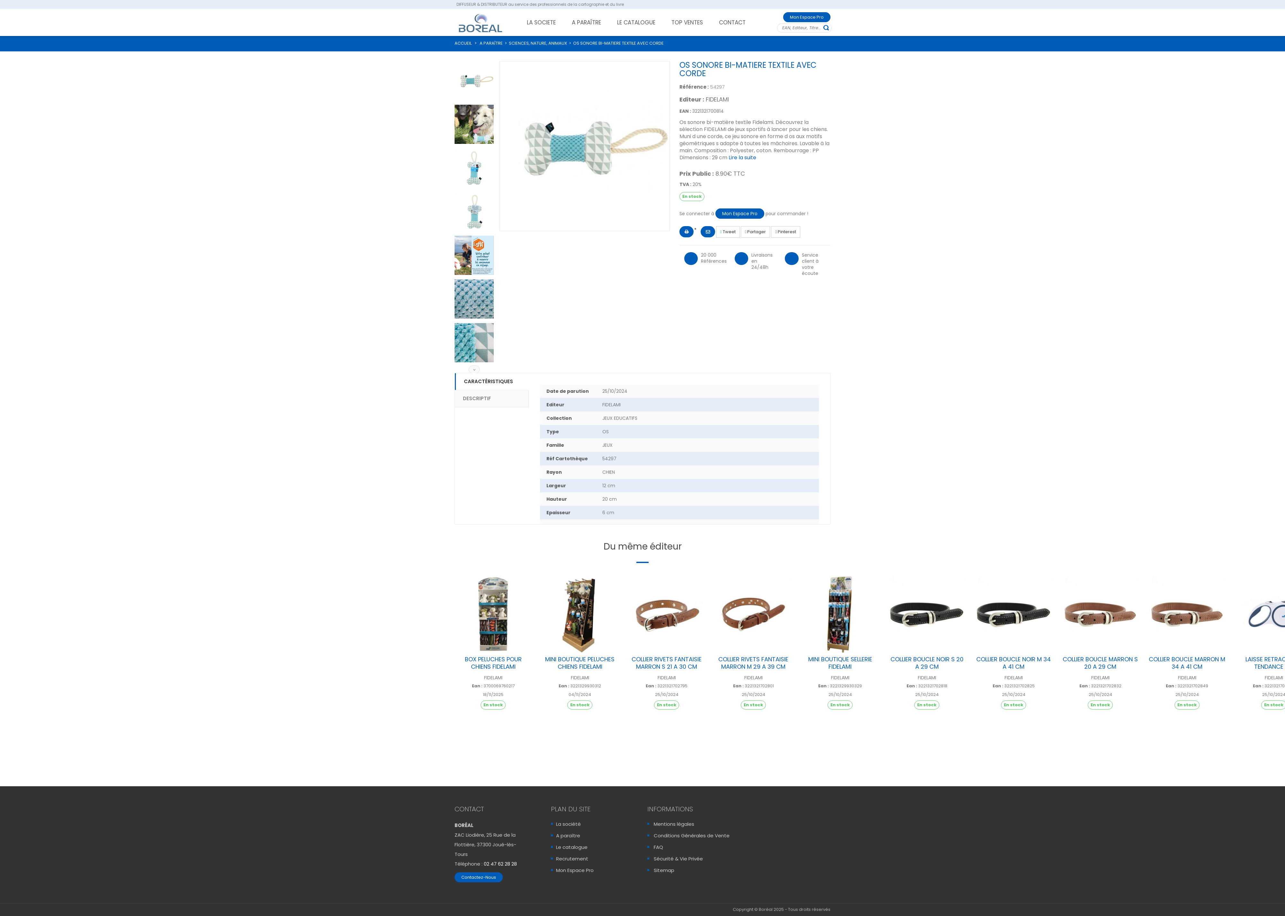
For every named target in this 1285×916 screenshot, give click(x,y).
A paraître (568, 835)
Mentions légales (674, 824)
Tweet (728, 232)
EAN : (685, 111)
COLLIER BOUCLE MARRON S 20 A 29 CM (1100, 663)
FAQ (658, 847)
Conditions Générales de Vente (692, 835)
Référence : (694, 87)
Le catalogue (572, 847)
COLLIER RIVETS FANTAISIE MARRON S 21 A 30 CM (667, 663)
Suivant (474, 370)
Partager (755, 232)
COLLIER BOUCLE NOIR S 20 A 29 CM (927, 663)
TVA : (685, 184)
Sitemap (664, 870)
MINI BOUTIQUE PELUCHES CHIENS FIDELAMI (580, 663)
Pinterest (785, 232)
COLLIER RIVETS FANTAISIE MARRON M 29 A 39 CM (753, 663)
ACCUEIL (463, 43)
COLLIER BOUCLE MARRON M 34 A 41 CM (1187, 663)
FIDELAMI (717, 99)
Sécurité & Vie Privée (678, 858)
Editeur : (691, 99)
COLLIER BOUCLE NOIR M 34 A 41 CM (1013, 663)
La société (568, 824)
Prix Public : (696, 174)
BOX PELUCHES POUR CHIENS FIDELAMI (493, 663)
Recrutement (572, 858)
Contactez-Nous (478, 877)
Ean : (477, 686)
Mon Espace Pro (807, 17)
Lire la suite (742, 157)
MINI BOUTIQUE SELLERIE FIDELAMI (840, 663)
